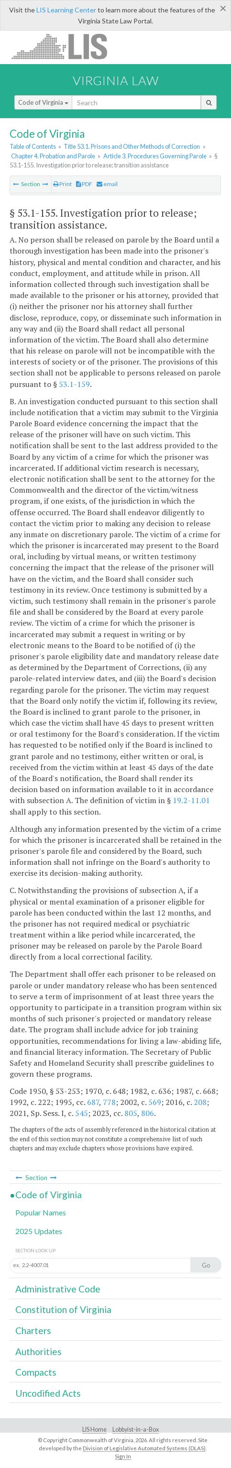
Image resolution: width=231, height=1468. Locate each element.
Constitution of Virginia (63, 1309)
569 (154, 1102)
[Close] (223, 8)
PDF (84, 184)
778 (109, 1102)
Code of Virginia (43, 102)
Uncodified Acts (48, 1393)
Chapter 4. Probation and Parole (53, 156)
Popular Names (40, 1212)
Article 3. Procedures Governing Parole (155, 156)
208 (200, 1102)
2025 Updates (38, 1231)
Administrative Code (57, 1288)
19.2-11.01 (191, 800)
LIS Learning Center (66, 10)
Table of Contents (33, 146)
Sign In (123, 1456)
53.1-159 (74, 384)
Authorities (38, 1351)
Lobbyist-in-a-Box (135, 1429)
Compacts (35, 1372)
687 (93, 1102)
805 (130, 1113)
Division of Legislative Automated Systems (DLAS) (144, 1448)
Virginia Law (116, 80)
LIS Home (94, 1429)
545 (81, 1113)
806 (147, 1113)
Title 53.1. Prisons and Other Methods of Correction (132, 146)
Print (62, 184)
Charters (33, 1330)
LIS (64, 46)
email (107, 184)
